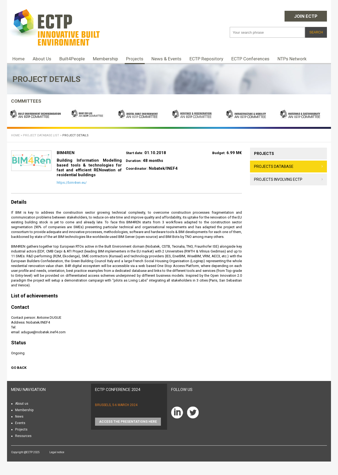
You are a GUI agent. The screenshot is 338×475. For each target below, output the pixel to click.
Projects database (273, 166)
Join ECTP (305, 16)
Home (18, 58)
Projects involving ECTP (278, 179)
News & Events (166, 58)
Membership (105, 58)
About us (21, 403)
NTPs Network (292, 58)
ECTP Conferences (250, 58)
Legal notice (56, 452)
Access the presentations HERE (128, 422)
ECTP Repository (206, 58)
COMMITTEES (26, 101)
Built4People (72, 58)
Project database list (41, 135)
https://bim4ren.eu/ (72, 183)
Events (20, 423)
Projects (134, 58)
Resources (23, 436)
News (19, 416)
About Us (42, 58)
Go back (18, 368)
